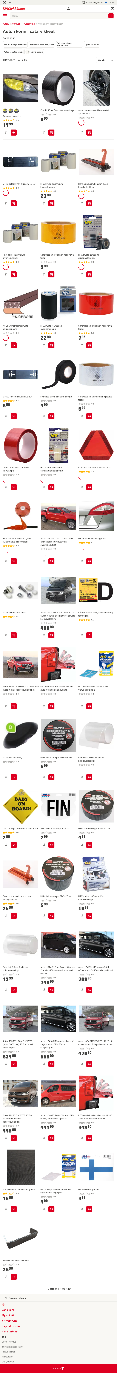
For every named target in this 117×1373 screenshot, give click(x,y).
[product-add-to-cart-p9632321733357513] (14, 561)
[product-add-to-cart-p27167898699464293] (51, 274)
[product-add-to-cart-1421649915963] (14, 635)
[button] (68, 8)
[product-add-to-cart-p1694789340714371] (51, 1209)
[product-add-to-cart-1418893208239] (14, 203)
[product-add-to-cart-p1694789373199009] (51, 916)
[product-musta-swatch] (16, 110)
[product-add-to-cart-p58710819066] (14, 1138)
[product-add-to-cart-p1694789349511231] (14, 990)
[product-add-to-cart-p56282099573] (89, 203)
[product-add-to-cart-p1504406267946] (14, 845)
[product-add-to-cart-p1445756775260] (51, 487)
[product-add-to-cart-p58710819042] (51, 1064)
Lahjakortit (8, 1309)
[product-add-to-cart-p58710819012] (51, 635)
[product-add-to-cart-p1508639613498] (14, 345)
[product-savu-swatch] (5, 110)
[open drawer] (5, 15)
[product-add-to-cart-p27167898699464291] (89, 345)
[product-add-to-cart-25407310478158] (14, 416)
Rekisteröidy (9, 1331)
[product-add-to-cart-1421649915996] (89, 1209)
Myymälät (8, 1315)
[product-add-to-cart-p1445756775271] (51, 345)
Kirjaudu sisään (11, 1326)
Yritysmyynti (9, 1320)
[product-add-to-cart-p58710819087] (14, 1064)
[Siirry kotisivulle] (14, 8)
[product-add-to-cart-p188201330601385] (14, 1277)
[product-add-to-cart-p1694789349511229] (51, 416)
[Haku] (111, 15)
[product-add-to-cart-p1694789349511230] (14, 487)
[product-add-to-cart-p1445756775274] (89, 274)
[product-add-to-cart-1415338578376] (14, 1209)
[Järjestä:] (105, 60)
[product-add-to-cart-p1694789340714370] (89, 916)
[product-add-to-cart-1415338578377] (51, 845)
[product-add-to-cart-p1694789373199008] (51, 777)
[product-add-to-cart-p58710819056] (89, 990)
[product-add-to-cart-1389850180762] (89, 487)
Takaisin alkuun (15, 1297)
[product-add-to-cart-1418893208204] (14, 777)
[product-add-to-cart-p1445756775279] (14, 274)
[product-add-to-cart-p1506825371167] (89, 635)
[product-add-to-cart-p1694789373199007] (89, 845)
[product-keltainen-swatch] (10, 110)
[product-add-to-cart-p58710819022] (51, 990)
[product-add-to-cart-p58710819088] (14, 706)
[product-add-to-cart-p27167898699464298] (89, 416)
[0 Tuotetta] (112, 8)
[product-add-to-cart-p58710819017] (51, 1138)
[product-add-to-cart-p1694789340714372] (89, 706)
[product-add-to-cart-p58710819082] (89, 1064)
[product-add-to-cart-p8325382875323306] (89, 133)
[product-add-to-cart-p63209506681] (51, 706)
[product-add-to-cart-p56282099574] (14, 916)
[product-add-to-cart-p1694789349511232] (89, 777)
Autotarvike (29, 23)
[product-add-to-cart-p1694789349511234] (51, 133)
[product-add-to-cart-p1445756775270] (51, 203)
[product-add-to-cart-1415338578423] (14, 133)
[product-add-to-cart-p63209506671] (89, 1138)
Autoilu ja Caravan (11, 23)
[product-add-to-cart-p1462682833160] (89, 561)
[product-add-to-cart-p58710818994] (51, 561)
